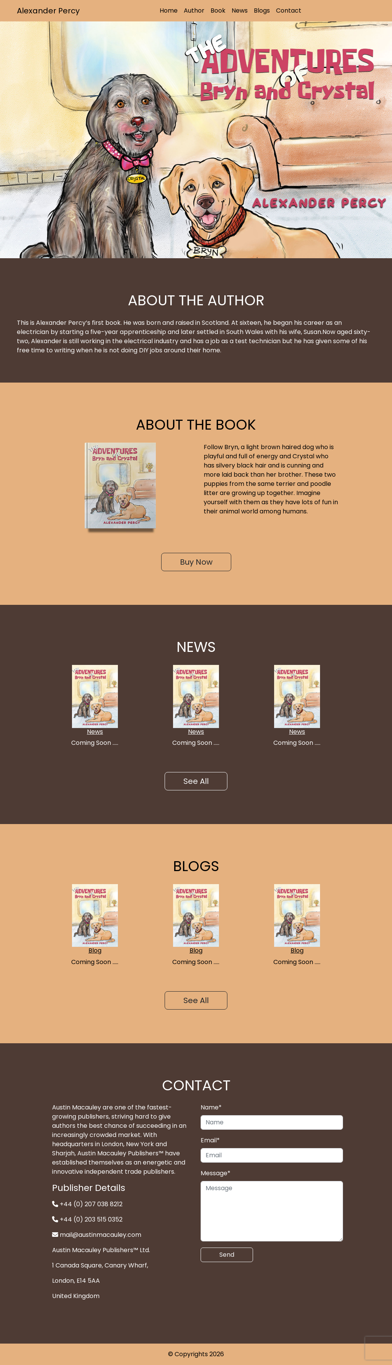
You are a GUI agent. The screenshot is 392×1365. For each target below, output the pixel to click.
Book (218, 10)
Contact (288, 10)
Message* (215, 1173)
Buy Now (196, 562)
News (240, 10)
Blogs (262, 10)
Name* (211, 1107)
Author (194, 10)
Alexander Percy (48, 10)
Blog (94, 950)
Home (169, 10)
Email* (210, 1140)
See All (196, 781)
